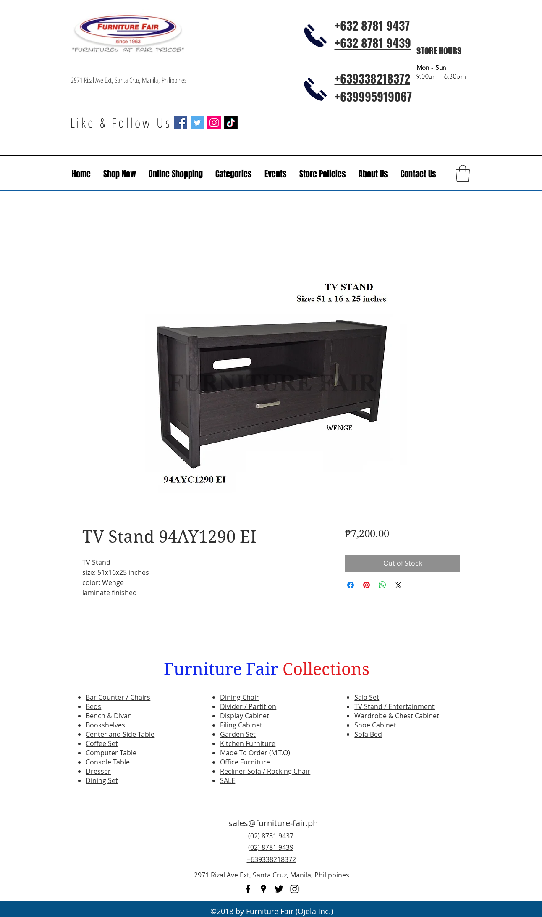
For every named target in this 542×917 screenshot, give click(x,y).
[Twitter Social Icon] (197, 122)
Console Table (108, 762)
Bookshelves (105, 725)
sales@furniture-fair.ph (273, 823)
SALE (227, 780)
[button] (275, 174)
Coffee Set (102, 743)
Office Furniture (245, 762)
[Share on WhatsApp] (382, 585)
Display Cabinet (244, 715)
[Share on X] (398, 585)
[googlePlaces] (263, 889)
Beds (93, 706)
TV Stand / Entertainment (394, 706)
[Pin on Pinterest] (366, 585)
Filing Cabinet (241, 725)
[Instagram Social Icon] (214, 122)
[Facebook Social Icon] (180, 122)
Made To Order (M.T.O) (255, 752)
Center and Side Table (120, 734)
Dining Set (102, 780)
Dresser (98, 771)
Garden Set (238, 734)
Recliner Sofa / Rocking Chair (265, 771)
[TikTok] (231, 122)
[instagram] (294, 889)
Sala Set (366, 697)
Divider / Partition (248, 706)
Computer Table (111, 752)
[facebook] (248, 889)
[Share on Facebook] (351, 585)
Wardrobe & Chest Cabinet (396, 715)
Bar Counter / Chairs (118, 697)
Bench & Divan (109, 715)
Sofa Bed (368, 734)
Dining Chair (239, 697)
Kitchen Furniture (247, 743)
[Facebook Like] (420, 852)
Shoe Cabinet (375, 725)
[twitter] (279, 889)
